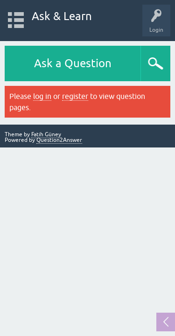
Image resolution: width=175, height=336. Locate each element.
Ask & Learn (62, 16)
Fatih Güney (46, 134)
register (75, 96)
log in (42, 96)
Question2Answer (59, 140)
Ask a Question (73, 63)
